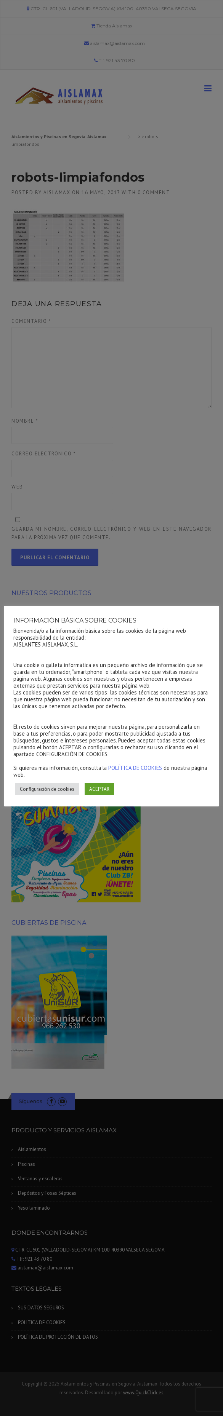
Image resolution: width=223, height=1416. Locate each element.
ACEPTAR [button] (99, 789)
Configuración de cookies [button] (47, 789)
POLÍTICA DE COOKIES (135, 767)
